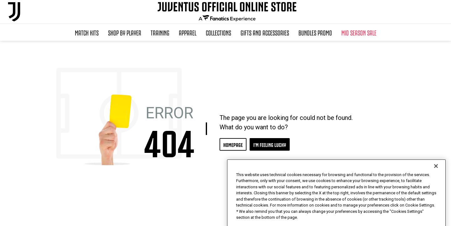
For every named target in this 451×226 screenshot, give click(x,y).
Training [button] (160, 32)
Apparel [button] (187, 32)
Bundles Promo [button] (315, 32)
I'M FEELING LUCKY (269, 144)
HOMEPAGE (233, 144)
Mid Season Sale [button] (358, 32)
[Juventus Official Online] (14, 12)
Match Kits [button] (87, 32)
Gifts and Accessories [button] (265, 32)
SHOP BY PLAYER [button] (124, 32)
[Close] (436, 177)
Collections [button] (218, 32)
